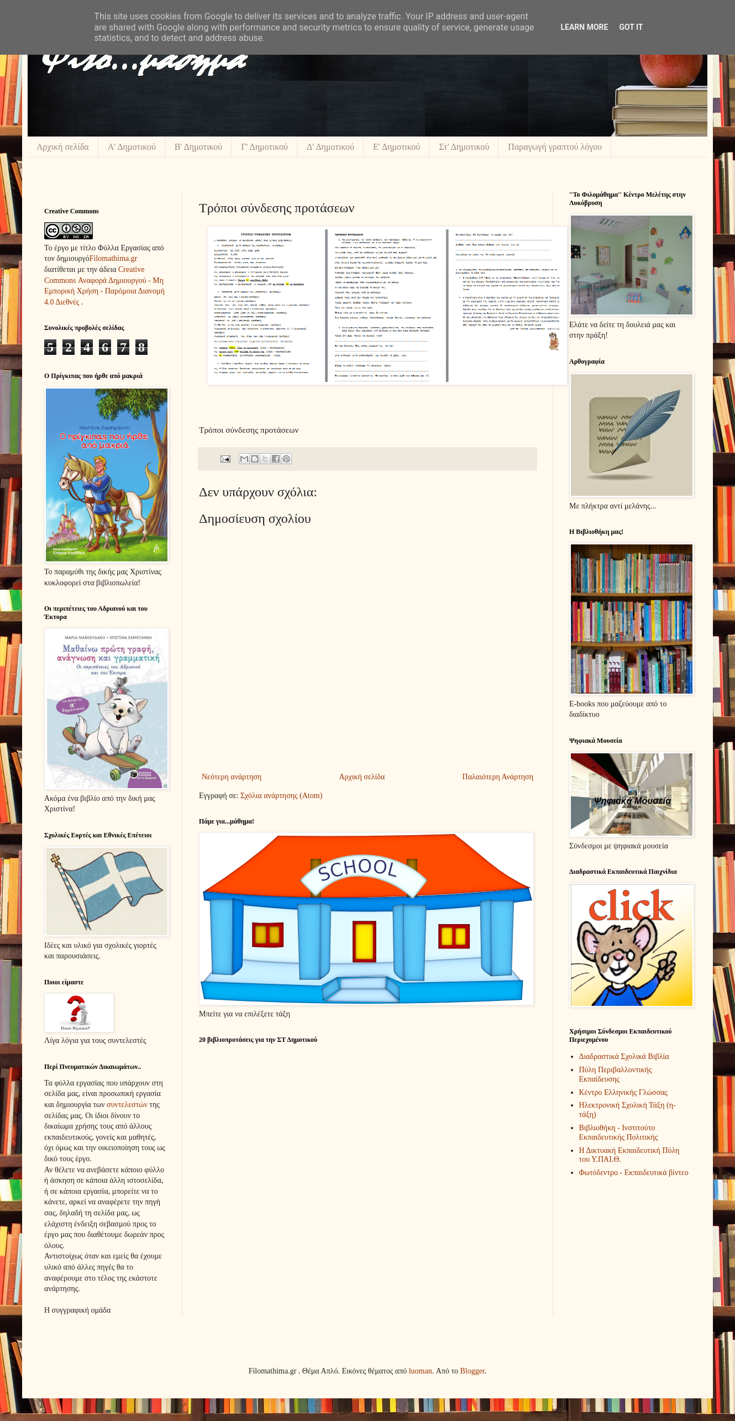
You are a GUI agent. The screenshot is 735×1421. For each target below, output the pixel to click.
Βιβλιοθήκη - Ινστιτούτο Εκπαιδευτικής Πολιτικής (618, 1132)
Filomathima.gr (114, 258)
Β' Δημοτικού (198, 146)
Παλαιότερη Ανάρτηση (498, 777)
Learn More (584, 27)
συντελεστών (127, 1104)
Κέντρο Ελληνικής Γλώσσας (623, 1092)
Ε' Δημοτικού (396, 146)
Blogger (472, 1371)
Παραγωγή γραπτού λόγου (555, 146)
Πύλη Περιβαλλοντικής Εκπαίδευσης (615, 1074)
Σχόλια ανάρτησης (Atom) (281, 795)
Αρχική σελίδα (62, 146)
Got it (631, 27)
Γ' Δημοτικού (264, 146)
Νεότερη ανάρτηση (231, 777)
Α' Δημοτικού (132, 146)
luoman (420, 1371)
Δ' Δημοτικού (330, 146)
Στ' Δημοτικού (464, 146)
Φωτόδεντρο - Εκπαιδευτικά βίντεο (634, 1172)
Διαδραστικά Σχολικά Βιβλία (624, 1056)
